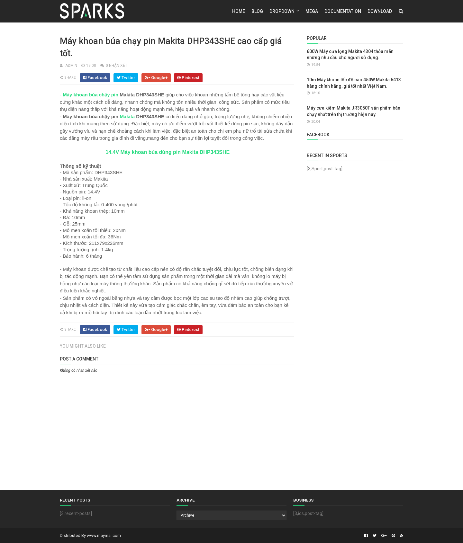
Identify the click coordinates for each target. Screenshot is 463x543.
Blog (257, 11)
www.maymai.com (104, 535)
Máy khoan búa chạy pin (90, 94)
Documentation (342, 11)
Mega (311, 11)
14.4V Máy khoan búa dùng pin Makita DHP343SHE (167, 152)
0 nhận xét (116, 65)
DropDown (282, 11)
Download (380, 11)
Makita (127, 116)
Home (238, 11)
